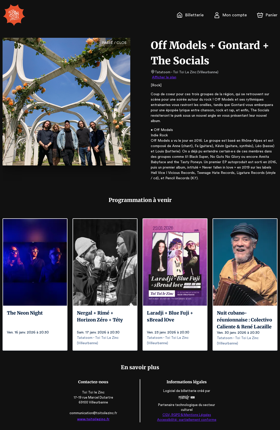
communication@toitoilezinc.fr (94, 413)
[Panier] (267, 15)
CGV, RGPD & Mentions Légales (185, 415)
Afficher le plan (164, 77)
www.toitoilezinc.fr (94, 419)
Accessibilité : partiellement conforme (185, 420)
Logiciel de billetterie (179, 391)
